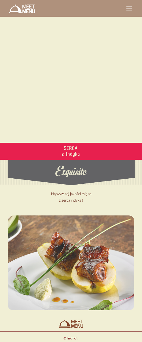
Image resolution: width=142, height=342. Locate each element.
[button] (129, 9)
